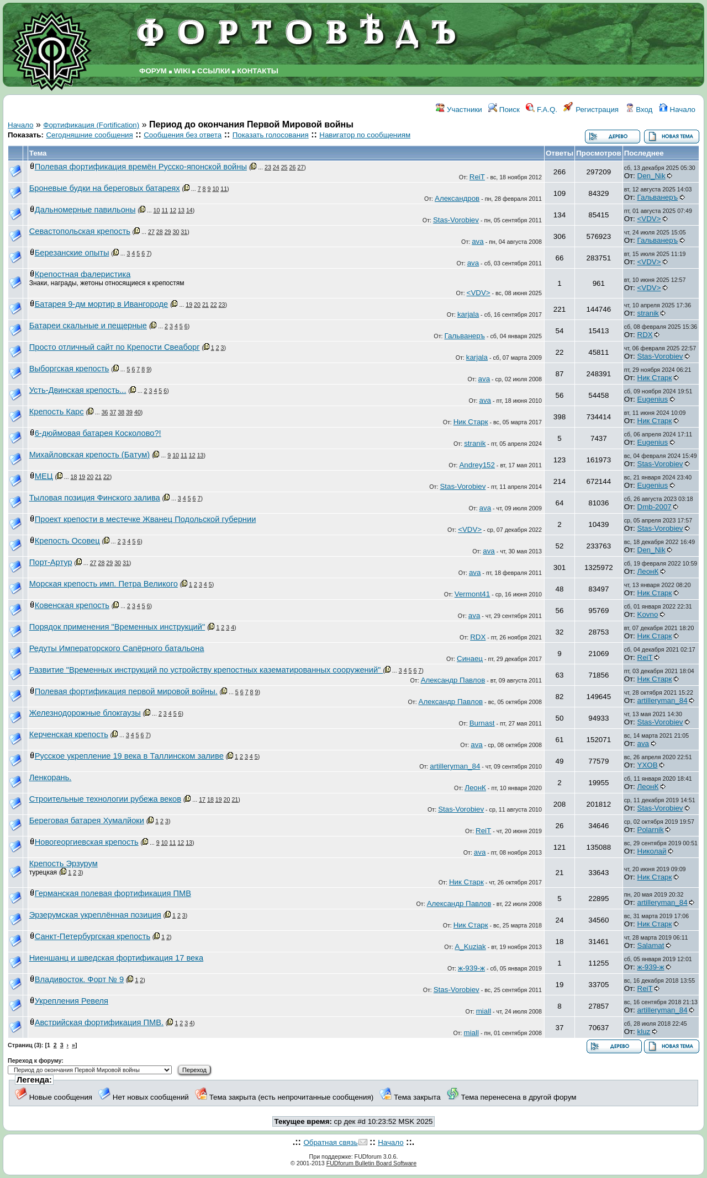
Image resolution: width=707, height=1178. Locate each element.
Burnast (482, 723)
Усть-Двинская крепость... (77, 390)
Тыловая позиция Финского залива (94, 497)
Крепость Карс (56, 411)
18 (74, 476)
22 (213, 304)
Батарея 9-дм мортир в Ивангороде (101, 304)
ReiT (477, 177)
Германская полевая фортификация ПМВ (113, 893)
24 (276, 167)
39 (129, 412)
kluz (644, 1031)
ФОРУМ (153, 71)
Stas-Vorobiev (456, 220)
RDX (645, 335)
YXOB (647, 765)
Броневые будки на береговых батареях (104, 188)
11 (223, 188)
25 (284, 167)
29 (168, 231)
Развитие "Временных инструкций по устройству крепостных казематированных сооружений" (206, 669)
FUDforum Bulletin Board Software (371, 1163)
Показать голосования (271, 135)
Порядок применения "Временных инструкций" (117, 626)
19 (189, 304)
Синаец (470, 658)
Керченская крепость (68, 734)
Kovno (647, 614)
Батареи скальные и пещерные (88, 325)
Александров (457, 198)
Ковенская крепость (72, 605)
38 (121, 412)
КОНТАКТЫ (257, 71)
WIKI (182, 71)
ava (478, 241)
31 (184, 231)
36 (105, 412)
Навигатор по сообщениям (364, 135)
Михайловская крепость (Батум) (89, 454)
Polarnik (650, 829)
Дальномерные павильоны (85, 209)
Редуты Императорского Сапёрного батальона (116, 648)
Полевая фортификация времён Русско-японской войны (141, 166)
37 (112, 412)
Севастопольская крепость (79, 231)
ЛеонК (648, 571)
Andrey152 (476, 465)
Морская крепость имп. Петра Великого (103, 583)
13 (181, 210)
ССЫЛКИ (213, 71)
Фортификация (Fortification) (91, 125)
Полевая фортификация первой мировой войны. (126, 691)
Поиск (504, 109)
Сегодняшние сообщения (89, 135)
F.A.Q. (541, 109)
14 (189, 210)
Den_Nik (651, 176)
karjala (468, 314)
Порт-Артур (50, 562)
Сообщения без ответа (182, 135)
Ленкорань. (50, 777)
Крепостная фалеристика (83, 274)
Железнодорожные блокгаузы (85, 712)
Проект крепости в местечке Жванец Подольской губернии (145, 519)
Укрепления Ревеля (71, 1000)
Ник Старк (654, 378)
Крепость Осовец (67, 540)
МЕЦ (44, 476)
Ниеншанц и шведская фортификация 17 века (116, 957)
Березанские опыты (72, 252)
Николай (652, 851)
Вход (639, 109)
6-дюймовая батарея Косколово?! (98, 433)
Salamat (650, 945)
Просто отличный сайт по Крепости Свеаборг (114, 347)
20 (197, 304)
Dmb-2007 (654, 507)
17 (202, 799)
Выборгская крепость (69, 368)
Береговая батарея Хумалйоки (86, 820)
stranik (648, 313)
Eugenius (652, 399)
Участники (459, 109)
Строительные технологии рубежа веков (105, 799)
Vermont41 (472, 594)
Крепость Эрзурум (63, 863)
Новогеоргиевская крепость (87, 842)
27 (300, 167)
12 (173, 210)
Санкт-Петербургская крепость (92, 936)
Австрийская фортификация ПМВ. (99, 1022)
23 (268, 167)
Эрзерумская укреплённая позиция (95, 914)
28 (159, 231)
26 (292, 167)
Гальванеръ (657, 197)
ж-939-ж (471, 968)
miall (483, 1011)
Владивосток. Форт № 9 (79, 979)
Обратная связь (330, 1142)
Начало (677, 109)
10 (215, 188)
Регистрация (591, 109)
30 (175, 231)
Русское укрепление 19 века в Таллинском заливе (129, 755)
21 (205, 304)
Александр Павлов (453, 680)
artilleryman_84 (662, 700)
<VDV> (649, 219)
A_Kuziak (470, 946)
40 (137, 412)
